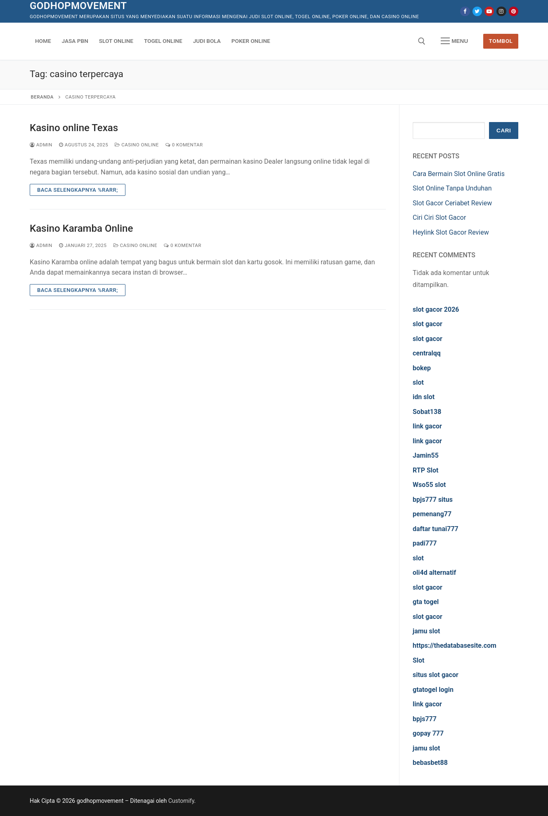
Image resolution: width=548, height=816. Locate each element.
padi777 (425, 543)
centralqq (427, 353)
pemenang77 (432, 514)
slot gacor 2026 (436, 309)
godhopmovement (78, 6)
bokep (422, 368)
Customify (181, 800)
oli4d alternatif (434, 572)
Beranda (42, 97)
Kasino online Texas (74, 128)
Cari (503, 130)
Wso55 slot (429, 485)
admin (41, 145)
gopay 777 (428, 733)
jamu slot (426, 631)
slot (418, 382)
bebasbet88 (430, 763)
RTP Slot (426, 470)
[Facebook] (465, 11)
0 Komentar (184, 145)
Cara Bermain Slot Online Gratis (459, 174)
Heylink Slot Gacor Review (451, 232)
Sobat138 (427, 412)
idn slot (424, 397)
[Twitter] (477, 11)
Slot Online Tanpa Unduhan (452, 188)
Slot (419, 660)
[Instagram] (501, 11)
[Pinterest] (513, 11)
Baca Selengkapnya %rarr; (77, 190)
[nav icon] (454, 41)
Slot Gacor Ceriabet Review (452, 203)
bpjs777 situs (433, 499)
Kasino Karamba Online (81, 228)
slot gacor (427, 324)
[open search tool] (421, 41)
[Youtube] (489, 11)
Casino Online (137, 145)
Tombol (501, 41)
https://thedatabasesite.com (454, 645)
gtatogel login (433, 690)
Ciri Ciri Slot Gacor (439, 217)
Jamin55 (426, 455)
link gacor (427, 426)
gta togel (426, 602)
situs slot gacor (435, 675)
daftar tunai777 (435, 529)
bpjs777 (425, 719)
